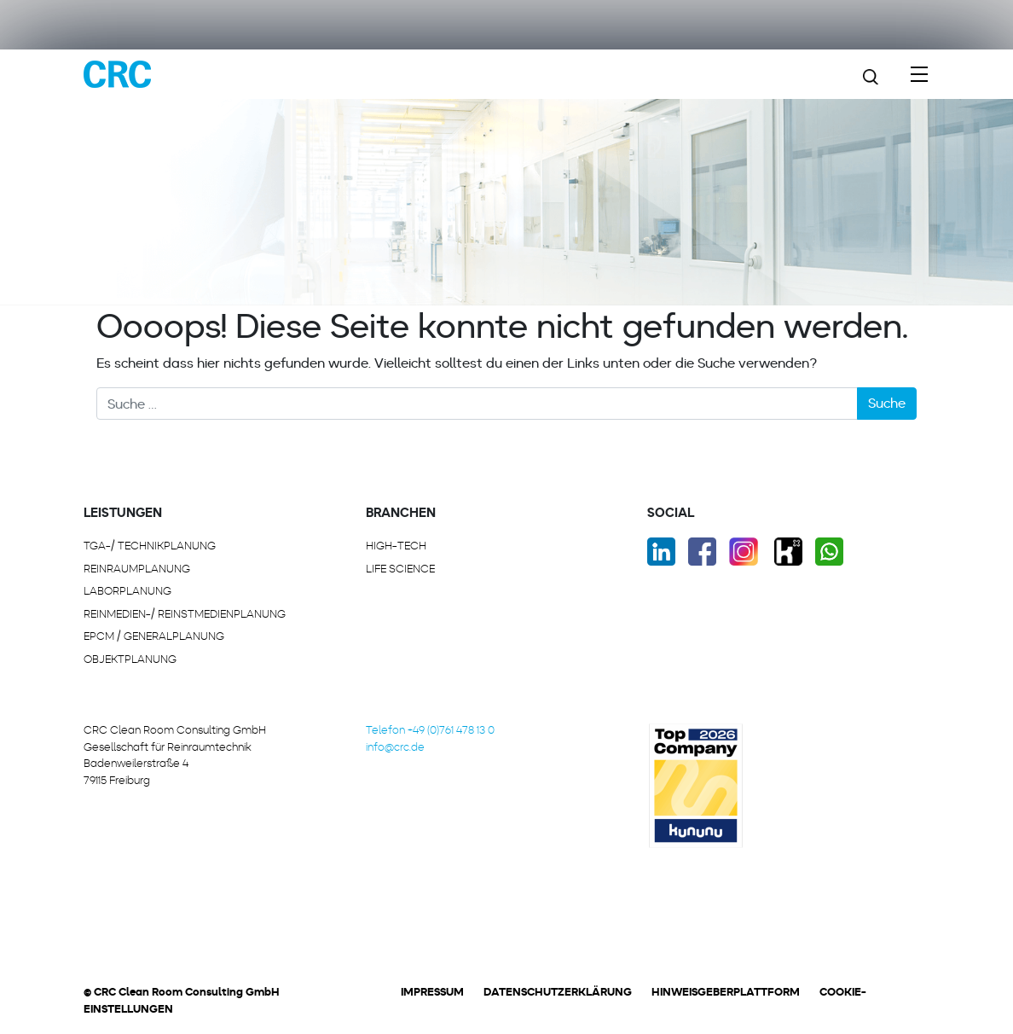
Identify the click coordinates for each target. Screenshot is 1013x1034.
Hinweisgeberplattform (725, 992)
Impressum (432, 992)
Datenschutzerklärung (557, 992)
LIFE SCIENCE (400, 569)
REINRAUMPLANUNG (137, 569)
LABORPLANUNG (127, 591)
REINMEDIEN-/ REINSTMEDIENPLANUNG (185, 614)
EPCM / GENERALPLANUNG (154, 636)
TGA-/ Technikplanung (150, 545)
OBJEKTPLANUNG (130, 659)
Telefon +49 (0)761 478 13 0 (430, 730)
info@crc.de (395, 747)
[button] (145, 996)
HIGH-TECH (396, 545)
